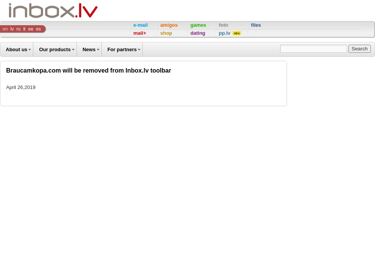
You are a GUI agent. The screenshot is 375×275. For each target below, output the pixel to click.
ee (30, 29)
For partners (122, 49)
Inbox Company (36, 10)
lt (24, 29)
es (38, 29)
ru (18, 29)
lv (12, 29)
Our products (54, 49)
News (89, 49)
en (5, 29)
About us (16, 49)
